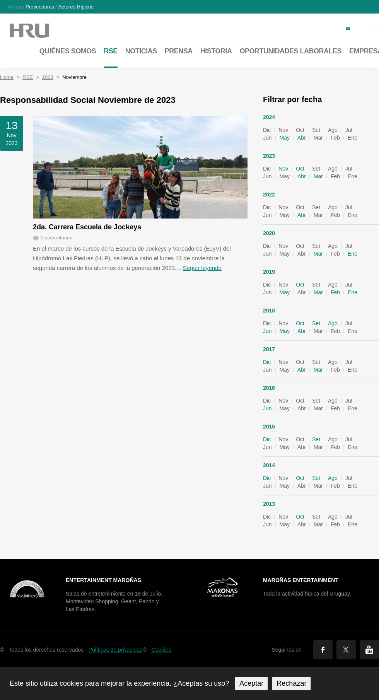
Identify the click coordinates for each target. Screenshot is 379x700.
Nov (283, 169)
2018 (269, 310)
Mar (318, 176)
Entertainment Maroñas (103, 580)
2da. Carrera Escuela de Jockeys (87, 227)
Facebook (323, 649)
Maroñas (37, 30)
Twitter (346, 649)
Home (7, 77)
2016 (269, 388)
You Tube (369, 649)
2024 (269, 117)
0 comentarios (56, 238)
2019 (269, 272)
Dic (267, 362)
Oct (300, 169)
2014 (269, 465)
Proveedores (40, 7)
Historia (216, 51)
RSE (27, 77)
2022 (269, 194)
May (285, 138)
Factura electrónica (323, 28)
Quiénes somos (67, 51)
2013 (269, 504)
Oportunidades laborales (290, 51)
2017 (269, 349)
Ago (333, 323)
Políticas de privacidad (116, 650)
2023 (47, 77)
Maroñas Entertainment (300, 580)
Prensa (179, 51)
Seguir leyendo (202, 268)
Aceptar (251, 683)
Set (316, 323)
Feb (335, 292)
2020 (269, 233)
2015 (269, 426)
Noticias (141, 51)
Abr (301, 138)
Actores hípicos (76, 7)
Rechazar (291, 683)
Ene (352, 254)
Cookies (161, 650)
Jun (267, 331)
